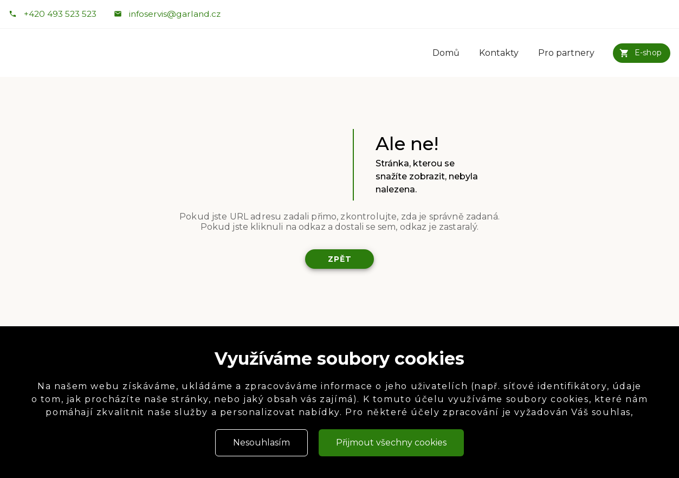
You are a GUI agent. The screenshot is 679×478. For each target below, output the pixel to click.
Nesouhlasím (261, 442)
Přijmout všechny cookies (391, 442)
